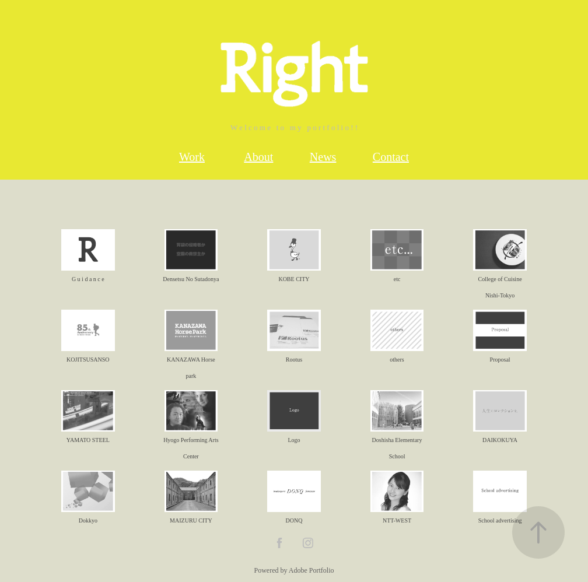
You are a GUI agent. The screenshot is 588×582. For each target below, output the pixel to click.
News (323, 156)
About (258, 156)
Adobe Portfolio (311, 570)
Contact (391, 156)
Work (192, 156)
